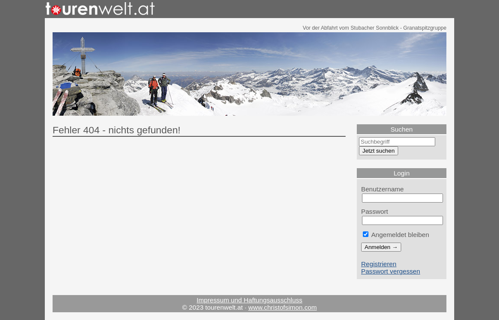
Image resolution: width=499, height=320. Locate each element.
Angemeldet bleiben (396, 234)
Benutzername (382, 189)
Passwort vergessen (390, 271)
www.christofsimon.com (282, 307)
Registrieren (378, 264)
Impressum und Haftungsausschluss (249, 300)
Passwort (374, 211)
